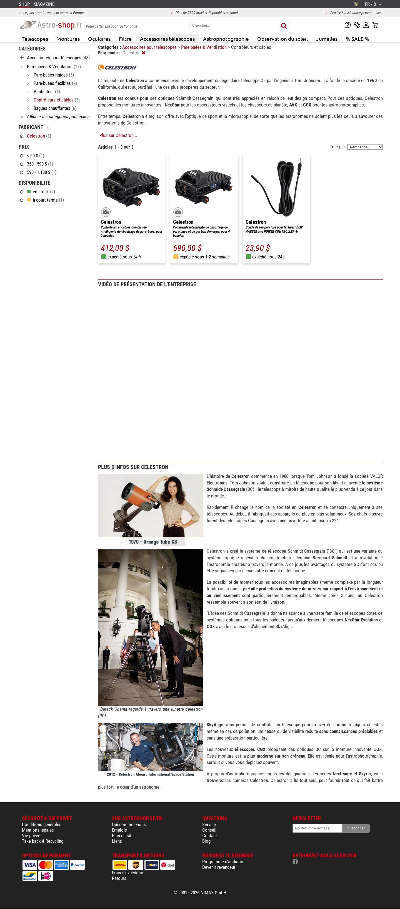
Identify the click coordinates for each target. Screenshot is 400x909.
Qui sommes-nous (129, 824)
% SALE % (357, 38)
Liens (117, 841)
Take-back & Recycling (42, 841)
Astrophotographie (226, 38)
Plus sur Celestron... (118, 135)
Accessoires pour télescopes (150, 47)
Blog (206, 841)
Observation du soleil (282, 38)
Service (209, 824)
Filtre (125, 38)
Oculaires (99, 38)
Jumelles (327, 38)
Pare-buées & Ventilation (204, 47)
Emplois (119, 830)
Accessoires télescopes (167, 38)
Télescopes (35, 38)
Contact (209, 835)
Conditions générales (41, 824)
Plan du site (123, 835)
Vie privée (31, 835)
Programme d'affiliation (224, 861)
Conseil (209, 830)
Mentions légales (38, 830)
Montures (68, 38)
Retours (119, 878)
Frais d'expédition (128, 872)
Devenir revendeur (218, 867)
